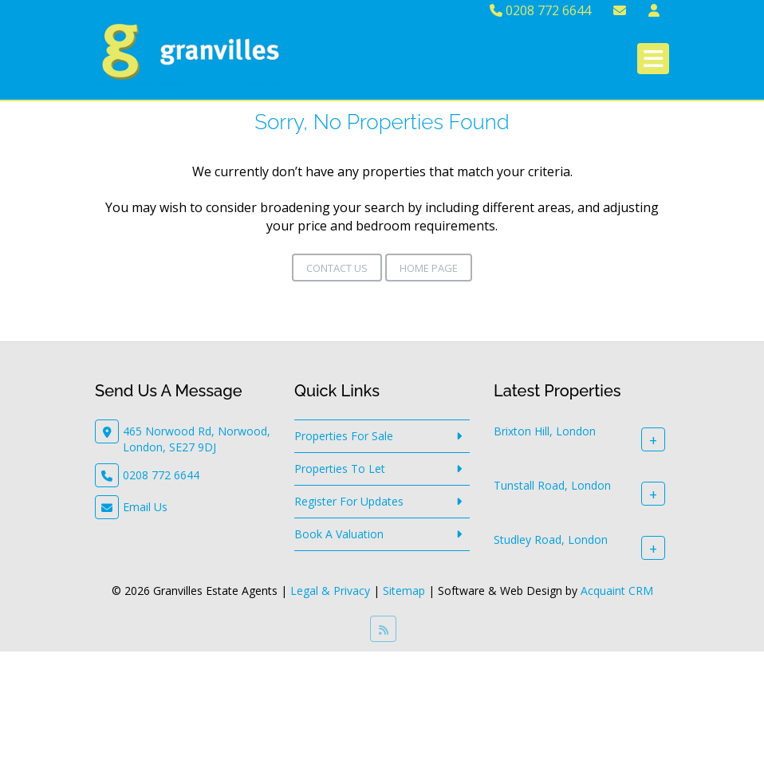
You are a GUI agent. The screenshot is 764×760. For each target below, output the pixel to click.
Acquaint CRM (617, 590)
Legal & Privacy (330, 590)
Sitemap (404, 590)
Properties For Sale (343, 435)
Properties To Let (339, 468)
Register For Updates (349, 501)
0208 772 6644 (540, 10)
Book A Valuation (339, 533)
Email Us (145, 506)
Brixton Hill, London (545, 431)
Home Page (429, 268)
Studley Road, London (551, 539)
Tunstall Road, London (552, 485)
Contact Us (337, 268)
